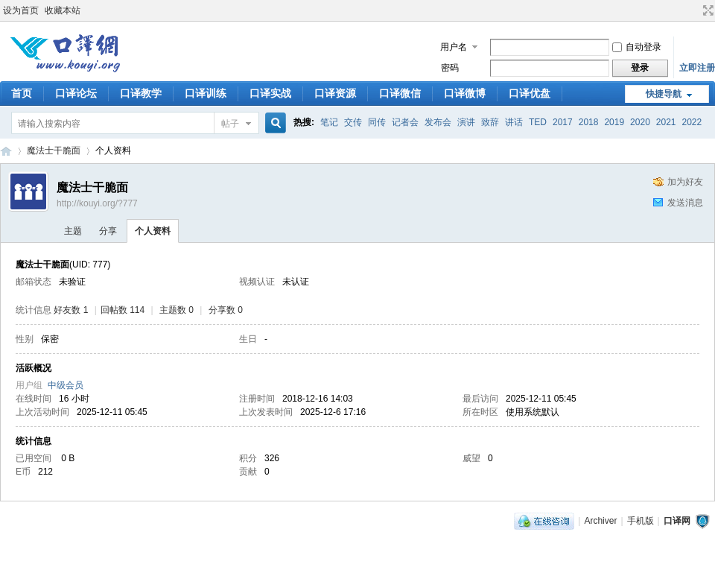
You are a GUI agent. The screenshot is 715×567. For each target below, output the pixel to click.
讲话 (514, 122)
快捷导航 (663, 94)
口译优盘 (529, 93)
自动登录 (636, 47)
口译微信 (400, 93)
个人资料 (153, 231)
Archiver (600, 521)
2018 (589, 122)
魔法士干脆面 (53, 150)
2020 (640, 122)
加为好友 (685, 182)
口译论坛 (76, 93)
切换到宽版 (706, 10)
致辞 (490, 122)
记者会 (405, 122)
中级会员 (65, 385)
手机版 (640, 521)
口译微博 (465, 93)
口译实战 (270, 93)
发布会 (438, 122)
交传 (353, 122)
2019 (614, 122)
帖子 (230, 123)
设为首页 (21, 10)
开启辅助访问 (694, 10)
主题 (73, 231)
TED (538, 122)
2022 (692, 122)
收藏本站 (62, 10)
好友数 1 (71, 310)
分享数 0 (226, 310)
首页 (21, 93)
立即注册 (697, 68)
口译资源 (335, 93)
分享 (108, 231)
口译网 (6, 151)
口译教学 (141, 93)
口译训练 (205, 93)
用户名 (453, 47)
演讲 (466, 122)
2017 (563, 122)
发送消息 (685, 202)
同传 (377, 122)
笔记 (329, 122)
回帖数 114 (122, 310)
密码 (450, 68)
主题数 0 (176, 310)
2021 (666, 122)
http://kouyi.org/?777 (97, 203)
